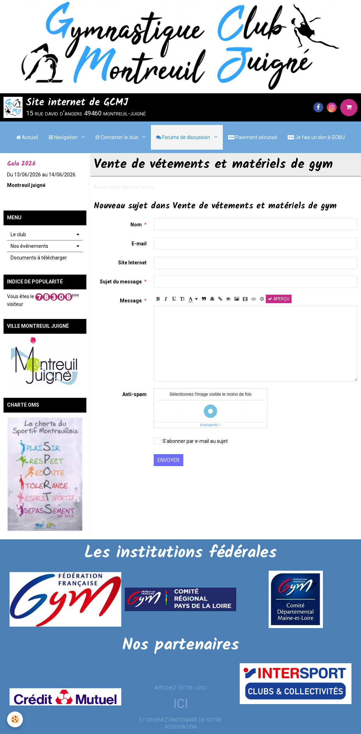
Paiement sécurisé (252, 137)
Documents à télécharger (39, 258)
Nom (136, 224)
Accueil (27, 137)
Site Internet (132, 262)
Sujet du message (121, 281)
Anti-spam (134, 394)
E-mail (139, 243)
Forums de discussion (183, 137)
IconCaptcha (209, 425)
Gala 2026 (21, 164)
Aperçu (278, 298)
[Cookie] (15, 719)
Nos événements (29, 246)
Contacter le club (117, 137)
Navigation (64, 137)
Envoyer (168, 460)
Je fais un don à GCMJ (316, 137)
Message (131, 300)
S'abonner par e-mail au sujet (191, 441)
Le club (18, 234)
